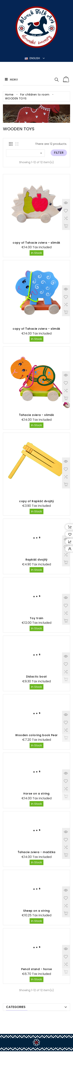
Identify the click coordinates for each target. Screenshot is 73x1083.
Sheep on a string (36, 911)
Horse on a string (36, 793)
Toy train (36, 618)
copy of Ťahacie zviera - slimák (36, 243)
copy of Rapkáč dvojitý (36, 501)
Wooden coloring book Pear (36, 735)
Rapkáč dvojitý (37, 560)
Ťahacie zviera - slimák (36, 415)
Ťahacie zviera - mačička (36, 852)
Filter (58, 152)
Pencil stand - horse (36, 969)
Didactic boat (36, 676)
